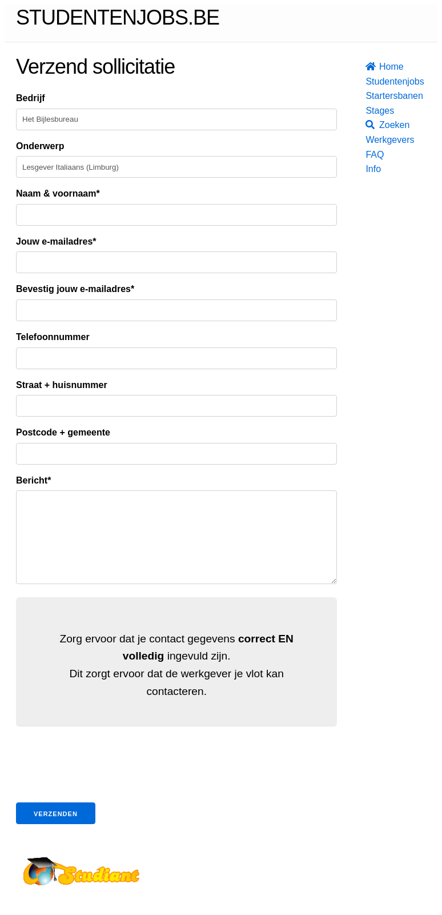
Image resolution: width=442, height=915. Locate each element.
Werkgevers (368, 140)
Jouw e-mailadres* (56, 241)
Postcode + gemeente (63, 432)
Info (368, 169)
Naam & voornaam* (58, 193)
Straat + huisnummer (61, 385)
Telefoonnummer (53, 337)
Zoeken (368, 125)
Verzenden (56, 831)
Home (368, 66)
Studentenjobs (368, 81)
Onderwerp (40, 146)
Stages (368, 110)
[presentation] (103, 783)
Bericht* (33, 480)
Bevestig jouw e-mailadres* (75, 289)
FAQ (368, 154)
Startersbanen (368, 96)
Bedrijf (30, 98)
